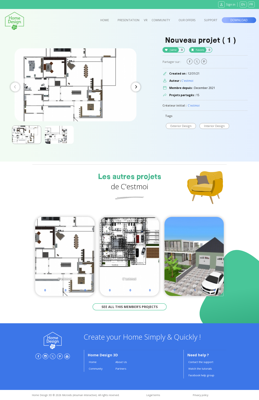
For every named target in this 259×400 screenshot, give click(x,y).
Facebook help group (201, 375)
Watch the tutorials (200, 368)
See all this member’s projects (130, 307)
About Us (121, 362)
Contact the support (200, 362)
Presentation (128, 20)
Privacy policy (200, 395)
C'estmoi (187, 81)
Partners (120, 368)
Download (238, 20)
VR (145, 20)
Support (210, 20)
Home (104, 20)
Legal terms (153, 395)
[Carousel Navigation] (75, 86)
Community (161, 20)
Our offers (187, 20)
